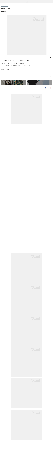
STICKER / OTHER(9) (5, 73)
